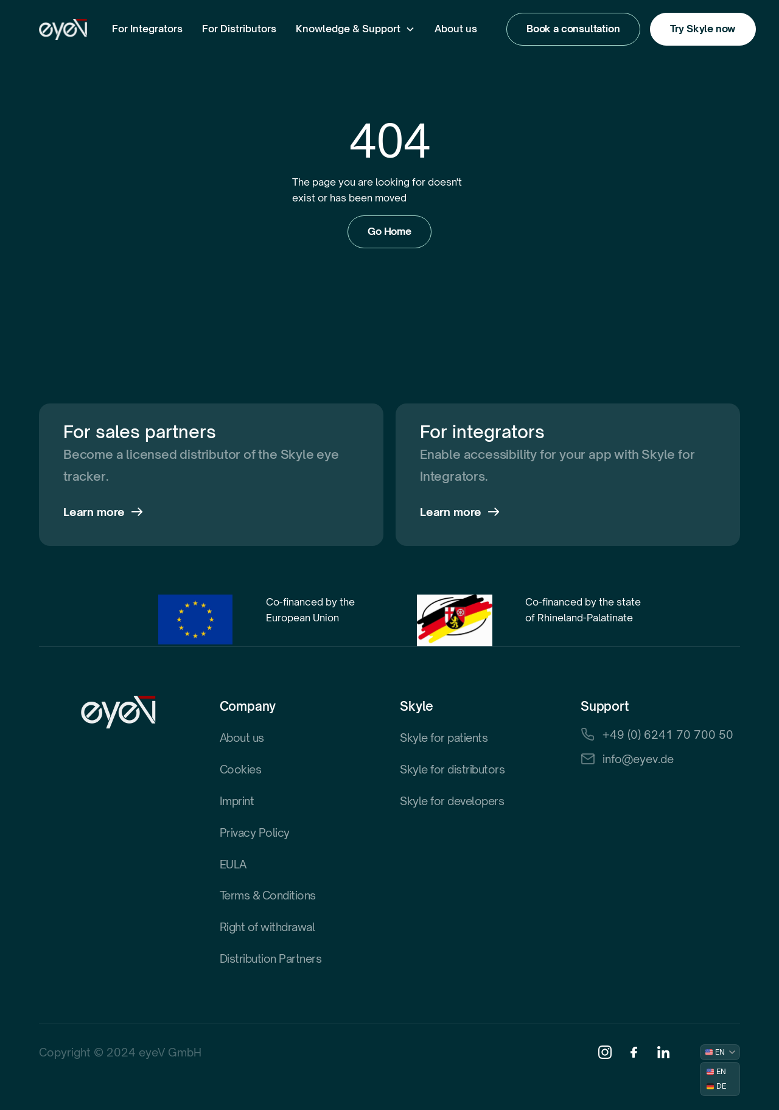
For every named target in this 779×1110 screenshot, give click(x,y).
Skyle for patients (443, 737)
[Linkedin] (663, 1052)
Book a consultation (573, 29)
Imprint (237, 801)
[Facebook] (634, 1052)
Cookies (241, 769)
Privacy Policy (255, 832)
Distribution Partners (271, 958)
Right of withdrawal (267, 927)
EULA (233, 864)
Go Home (389, 231)
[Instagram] (605, 1052)
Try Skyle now (703, 29)
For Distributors (239, 29)
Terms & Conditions (268, 895)
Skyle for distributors (452, 769)
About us (456, 29)
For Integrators (147, 29)
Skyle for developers (452, 801)
